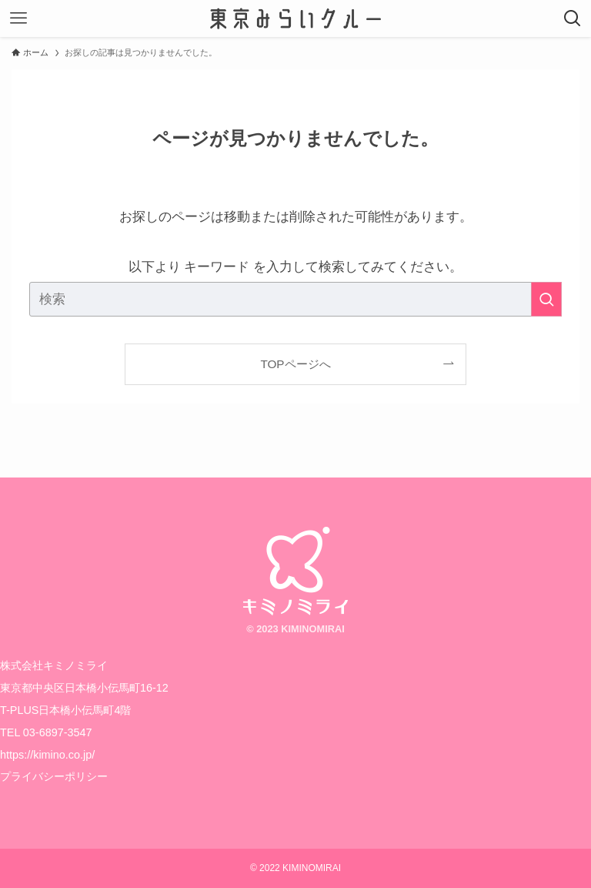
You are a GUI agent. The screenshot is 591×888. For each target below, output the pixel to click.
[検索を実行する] (546, 299)
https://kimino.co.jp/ (47, 755)
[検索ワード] (295, 299)
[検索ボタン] (572, 18)
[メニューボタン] (18, 18)
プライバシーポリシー (54, 776)
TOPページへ (295, 363)
